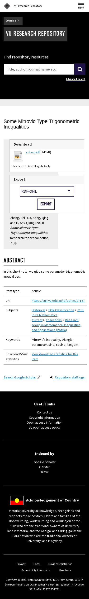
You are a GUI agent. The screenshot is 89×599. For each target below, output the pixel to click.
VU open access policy (45, 427)
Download (23, 144)
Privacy (21, 564)
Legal (36, 564)
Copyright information (44, 417)
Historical (38, 310)
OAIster (44, 467)
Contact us (44, 412)
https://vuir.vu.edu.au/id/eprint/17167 (58, 300)
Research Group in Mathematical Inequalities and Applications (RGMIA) (56, 325)
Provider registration (60, 564)
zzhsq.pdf (33, 152)
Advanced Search (75, 79)
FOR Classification (61, 310)
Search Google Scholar (20, 377)
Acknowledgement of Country (52, 500)
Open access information (44, 422)
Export (19, 179)
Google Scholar (45, 462)
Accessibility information (37, 570)
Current (37, 320)
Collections (54, 320)
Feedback (65, 570)
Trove (44, 472)
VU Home (11, 20)
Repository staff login (70, 377)
